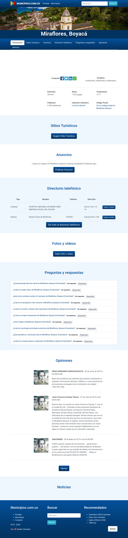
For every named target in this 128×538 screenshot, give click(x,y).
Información (17, 43)
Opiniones (103, 43)
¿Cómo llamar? (79, 105)
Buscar (113, 3)
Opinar (64, 468)
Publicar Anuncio (64, 169)
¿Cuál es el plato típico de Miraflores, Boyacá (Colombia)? (42, 290)
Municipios (55, 3)
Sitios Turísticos (32, 43)
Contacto (19, 520)
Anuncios (47, 43)
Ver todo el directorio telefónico (64, 224)
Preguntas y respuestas (85, 43)
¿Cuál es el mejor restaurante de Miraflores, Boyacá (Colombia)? (44, 315)
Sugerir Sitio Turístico (64, 136)
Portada (46, 3)
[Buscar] (94, 3)
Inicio (112, 528)
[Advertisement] (64, 63)
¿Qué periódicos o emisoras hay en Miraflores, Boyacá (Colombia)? (46, 335)
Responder (82, 283)
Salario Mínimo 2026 (97, 520)
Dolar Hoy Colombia (97, 517)
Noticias (16, 47)
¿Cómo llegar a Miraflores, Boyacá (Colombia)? (38, 322)
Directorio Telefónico (63, 43)
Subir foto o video (64, 254)
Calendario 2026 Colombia (99, 514)
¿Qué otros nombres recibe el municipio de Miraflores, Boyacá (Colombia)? (49, 296)
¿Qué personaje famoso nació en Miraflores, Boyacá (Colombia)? (45, 283)
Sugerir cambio (109, 207)
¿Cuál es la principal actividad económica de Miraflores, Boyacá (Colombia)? (49, 328)
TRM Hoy (92, 523)
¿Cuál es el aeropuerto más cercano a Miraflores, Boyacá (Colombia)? (47, 303)
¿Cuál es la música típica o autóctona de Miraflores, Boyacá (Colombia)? (48, 341)
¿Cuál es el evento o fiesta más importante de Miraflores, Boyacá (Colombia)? (50, 309)
